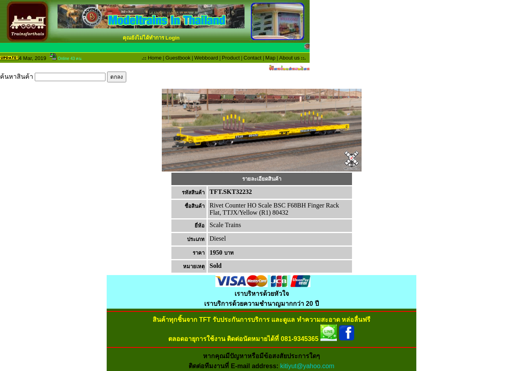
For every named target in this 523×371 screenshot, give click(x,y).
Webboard (206, 58)
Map (270, 58)
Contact (253, 58)
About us (289, 58)
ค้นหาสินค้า (63, 76)
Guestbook (178, 58)
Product (231, 58)
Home (155, 58)
